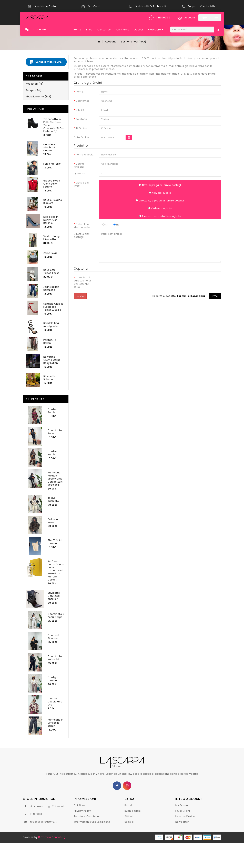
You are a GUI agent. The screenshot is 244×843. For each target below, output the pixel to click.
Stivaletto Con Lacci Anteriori (54, 596)
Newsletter (182, 822)
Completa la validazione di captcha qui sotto (82, 282)
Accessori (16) (34, 83)
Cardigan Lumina (53, 679)
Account (110, 41)
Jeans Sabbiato (53, 499)
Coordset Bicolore (53, 636)
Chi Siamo (122, 29)
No (116, 224)
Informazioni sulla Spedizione (92, 822)
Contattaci (104, 29)
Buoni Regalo (133, 811)
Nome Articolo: (85, 154)
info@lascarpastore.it (43, 821)
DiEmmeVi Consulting (51, 837)
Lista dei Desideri (185, 816)
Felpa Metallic (52, 163)
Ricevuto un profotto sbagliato (160, 216)
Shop (89, 29)
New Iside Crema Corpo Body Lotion (52, 360)
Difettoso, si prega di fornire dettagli (160, 200)
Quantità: (80, 173)
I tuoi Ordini (182, 811)
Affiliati (129, 816)
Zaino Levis (50, 253)
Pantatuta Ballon (49, 341)
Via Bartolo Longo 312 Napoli (47, 806)
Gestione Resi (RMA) (133, 41)
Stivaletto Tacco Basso (51, 271)
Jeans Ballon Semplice (51, 288)
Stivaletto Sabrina (49, 377)
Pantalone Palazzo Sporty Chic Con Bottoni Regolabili (55, 478)
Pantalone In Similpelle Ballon (55, 722)
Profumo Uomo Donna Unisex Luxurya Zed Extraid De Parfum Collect (56, 570)
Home (77, 29)
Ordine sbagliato (160, 208)
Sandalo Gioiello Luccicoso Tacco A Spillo (53, 307)
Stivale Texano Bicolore (52, 201)
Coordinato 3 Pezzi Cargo (56, 615)
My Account (182, 805)
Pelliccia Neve (53, 520)
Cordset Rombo (53, 410)
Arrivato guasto (160, 192)
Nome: (80, 91)
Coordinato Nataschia (55, 658)
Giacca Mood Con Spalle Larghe (51, 183)
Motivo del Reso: (81, 184)
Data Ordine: (82, 137)
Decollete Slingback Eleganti (49, 147)
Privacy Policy (82, 811)
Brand (128, 805)
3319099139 (37, 814)
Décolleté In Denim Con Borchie (50, 220)
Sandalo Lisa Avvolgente (51, 324)
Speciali (129, 822)
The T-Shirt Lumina (55, 542)
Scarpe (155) (33, 90)
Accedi (138, 29)
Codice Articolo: (79, 165)
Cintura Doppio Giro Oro (55, 701)
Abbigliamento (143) (38, 96)
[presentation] (125, 281)
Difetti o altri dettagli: (82, 235)
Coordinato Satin (55, 432)
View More (154, 29)
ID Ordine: (82, 128)
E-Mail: (80, 109)
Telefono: (82, 119)
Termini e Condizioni (86, 816)
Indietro (80, 296)
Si (105, 224)
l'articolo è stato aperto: (82, 225)
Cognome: (82, 100)
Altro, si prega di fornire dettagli (160, 185)
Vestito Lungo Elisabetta (52, 237)
